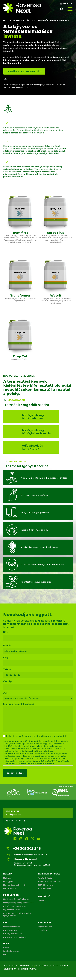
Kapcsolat (44, 922)
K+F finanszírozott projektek (15, 937)
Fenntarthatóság (49, 874)
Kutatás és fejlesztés (11, 927)
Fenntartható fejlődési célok (49, 881)
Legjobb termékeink (11, 910)
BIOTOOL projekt (45, 885)
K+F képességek (10, 930)
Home (7, 85)
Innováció (44, 896)
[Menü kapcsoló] (70, 9)
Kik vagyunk (8, 881)
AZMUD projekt (44, 889)
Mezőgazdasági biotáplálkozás (15, 899)
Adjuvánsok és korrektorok (14, 906)
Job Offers (42, 930)
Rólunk (7, 874)
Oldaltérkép (41, 966)
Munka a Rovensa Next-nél (14, 885)
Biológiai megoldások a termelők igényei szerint (36, 20)
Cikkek (6, 947)
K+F (5, 922)
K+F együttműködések (12, 934)
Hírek (6, 943)
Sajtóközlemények (11, 951)
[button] (61, 9)
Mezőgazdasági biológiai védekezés (18, 903)
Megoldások (11, 895)
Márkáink (7, 878)
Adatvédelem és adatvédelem (18, 966)
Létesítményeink (10, 889)
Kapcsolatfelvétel (45, 927)
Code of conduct (59, 966)
